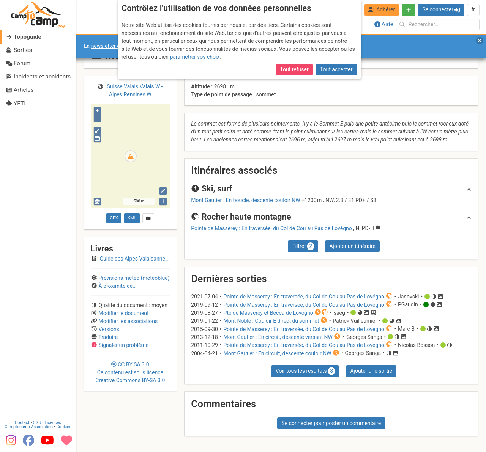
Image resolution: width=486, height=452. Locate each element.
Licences (53, 422)
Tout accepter (336, 69)
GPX (114, 217)
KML (132, 217)
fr (473, 9)
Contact (22, 422)
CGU (37, 422)
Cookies (63, 426)
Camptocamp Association (29, 426)
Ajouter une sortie (371, 371)
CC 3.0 (130, 372)
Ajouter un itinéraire (352, 246)
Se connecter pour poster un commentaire (331, 423)
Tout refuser (294, 69)
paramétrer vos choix (194, 57)
